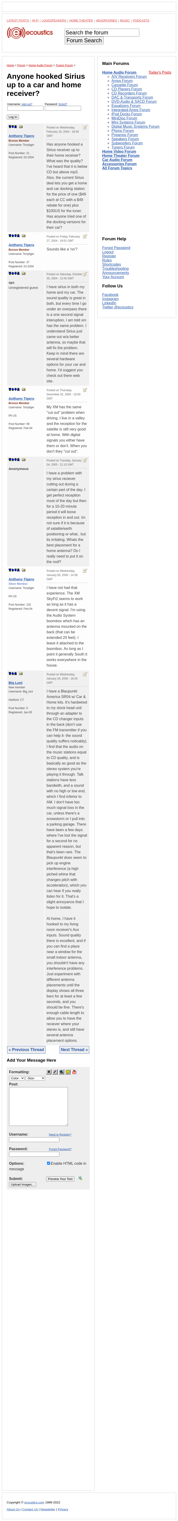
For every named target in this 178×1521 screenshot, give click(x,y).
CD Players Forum (126, 89)
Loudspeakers (54, 20)
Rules (107, 260)
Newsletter (47, 1509)
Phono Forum (122, 131)
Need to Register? (60, 1134)
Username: (25, 107)
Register (109, 256)
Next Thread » (74, 1049)
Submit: (16, 1179)
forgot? (62, 104)
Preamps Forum (124, 135)
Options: (16, 1163)
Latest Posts (18, 20)
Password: (63, 107)
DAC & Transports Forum (132, 97)
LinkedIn (109, 303)
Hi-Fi (35, 20)
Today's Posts (160, 72)
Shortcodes (111, 264)
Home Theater (81, 20)
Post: (13, 1084)
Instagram (110, 299)
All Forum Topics (117, 168)
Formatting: (19, 1072)
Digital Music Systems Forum (135, 126)
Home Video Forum (119, 151)
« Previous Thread (26, 1049)
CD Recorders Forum (129, 93)
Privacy (63, 1509)
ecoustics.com (34, 1502)
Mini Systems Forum (128, 122)
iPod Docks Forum (126, 114)
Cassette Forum (124, 85)
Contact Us (30, 1509)
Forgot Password (116, 248)
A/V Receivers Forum (129, 77)
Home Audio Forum (119, 72)
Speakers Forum (125, 139)
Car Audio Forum (117, 160)
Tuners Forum (123, 147)
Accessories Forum (119, 164)
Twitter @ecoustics (118, 307)
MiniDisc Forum (124, 118)
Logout (108, 252)
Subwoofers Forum (127, 143)
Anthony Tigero (21, 136)
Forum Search (84, 40)
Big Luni (15, 683)
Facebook (110, 295)
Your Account (113, 277)
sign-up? (27, 104)
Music (125, 20)
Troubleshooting (115, 269)
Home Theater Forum (121, 156)
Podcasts (141, 20)
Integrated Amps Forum (130, 110)
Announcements (115, 273)
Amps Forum (122, 81)
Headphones (106, 20)
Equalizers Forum (125, 106)
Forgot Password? (60, 1149)
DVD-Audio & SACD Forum (134, 102)
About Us (13, 1509)
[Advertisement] (48, 1343)
